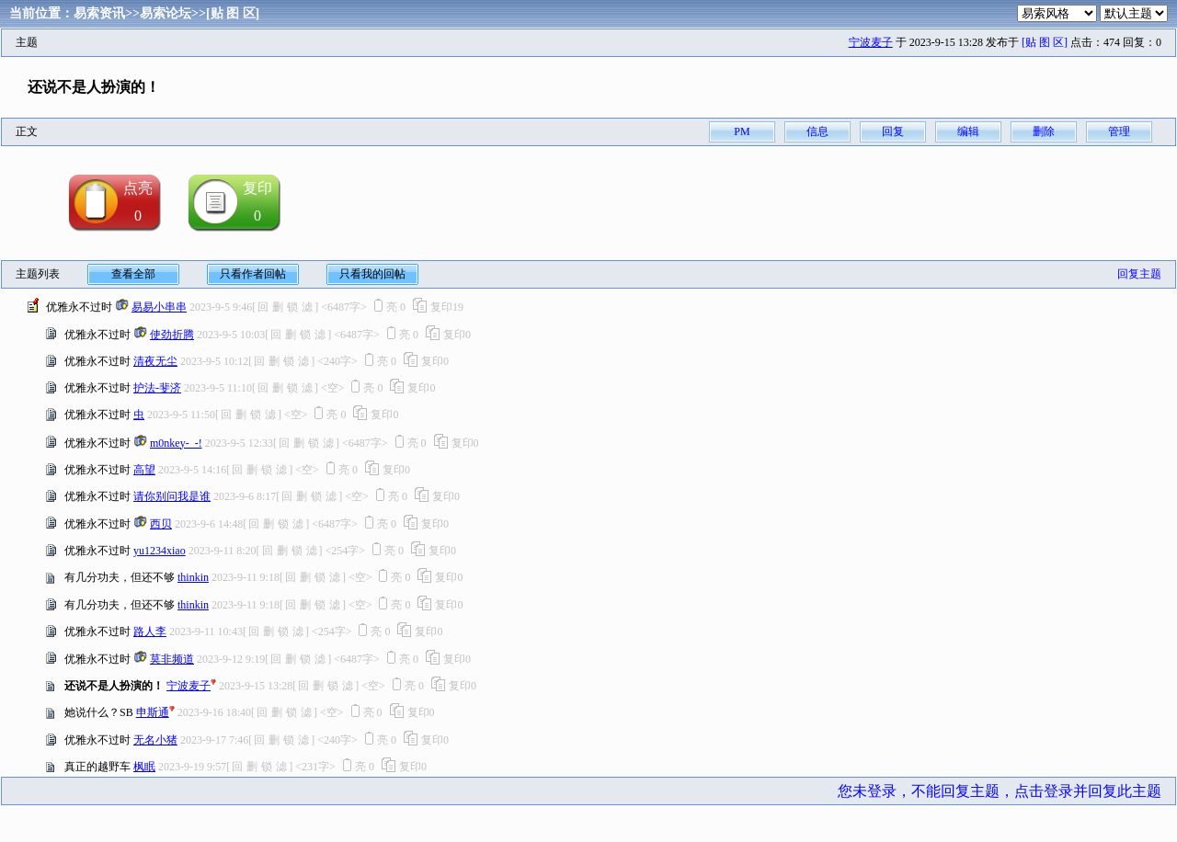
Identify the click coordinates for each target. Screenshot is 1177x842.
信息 (817, 131)
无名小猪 (155, 740)
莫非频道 (172, 659)
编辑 (968, 131)
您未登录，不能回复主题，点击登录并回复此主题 (999, 791)
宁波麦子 (871, 42)
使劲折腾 (172, 334)
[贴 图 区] (232, 13)
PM (741, 131)
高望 (144, 469)
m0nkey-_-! (176, 443)
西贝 (161, 524)
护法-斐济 (157, 387)
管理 (1119, 131)
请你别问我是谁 (172, 496)
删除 (1044, 131)
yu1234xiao (159, 550)
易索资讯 (99, 13)
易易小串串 (159, 307)
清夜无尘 (155, 361)
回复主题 (1139, 273)
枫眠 (144, 766)
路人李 (149, 631)
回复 (893, 131)
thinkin (193, 577)
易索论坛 (165, 13)
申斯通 (152, 712)
